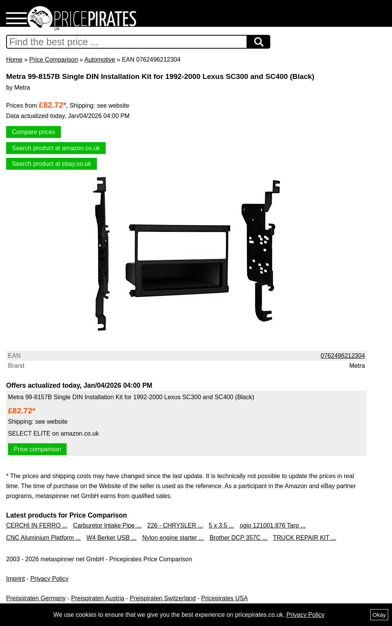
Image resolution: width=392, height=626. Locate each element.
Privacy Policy (49, 578)
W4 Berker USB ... (112, 537)
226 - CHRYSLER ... (175, 525)
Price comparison (37, 449)
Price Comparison (53, 59)
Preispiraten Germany (36, 598)
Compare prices (33, 132)
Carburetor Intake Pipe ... (107, 525)
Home (14, 59)
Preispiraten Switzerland (163, 598)
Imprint (15, 578)
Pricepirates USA (224, 598)
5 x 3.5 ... (221, 525)
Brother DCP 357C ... (238, 537)
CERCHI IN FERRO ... (36, 525)
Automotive (100, 59)
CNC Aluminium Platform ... (43, 537)
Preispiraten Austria (97, 598)
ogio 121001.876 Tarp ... (272, 525)
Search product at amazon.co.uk (56, 148)
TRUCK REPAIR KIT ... (304, 537)
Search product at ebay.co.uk (51, 164)
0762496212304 (343, 355)
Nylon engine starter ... (173, 537)
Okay (379, 614)
